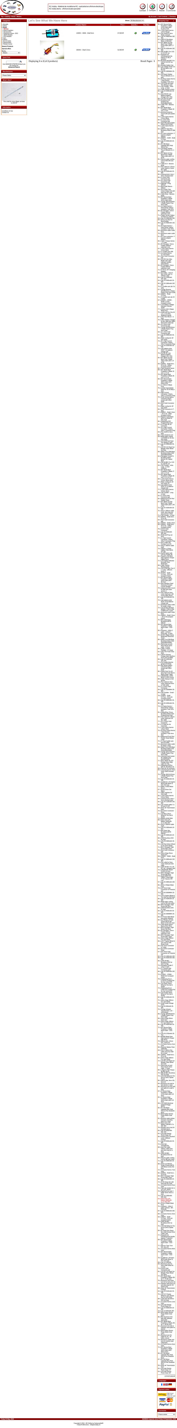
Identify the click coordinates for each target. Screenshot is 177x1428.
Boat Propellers (8, 30)
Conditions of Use (7, 111)
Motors (19, 16)
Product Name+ (81, 25)
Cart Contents (162, 16)
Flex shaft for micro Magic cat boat (14, 101)
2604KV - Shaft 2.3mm (83, 50)
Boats (13, 16)
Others (4, 39)
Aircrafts (5, 24)
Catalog (7, 16)
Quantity (134, 25)
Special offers (6, 48)
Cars (4, 38)
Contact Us (5, 112)
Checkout (172, 16)
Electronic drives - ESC (10, 33)
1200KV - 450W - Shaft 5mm (85, 33)
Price (122, 25)
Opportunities (6, 42)
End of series (6, 41)
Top (2, 16)
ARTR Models (7, 35)
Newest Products (7, 46)
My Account (152, 16)
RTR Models (7, 36)
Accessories (7, 32)
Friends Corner (7, 44)
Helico (4, 26)
